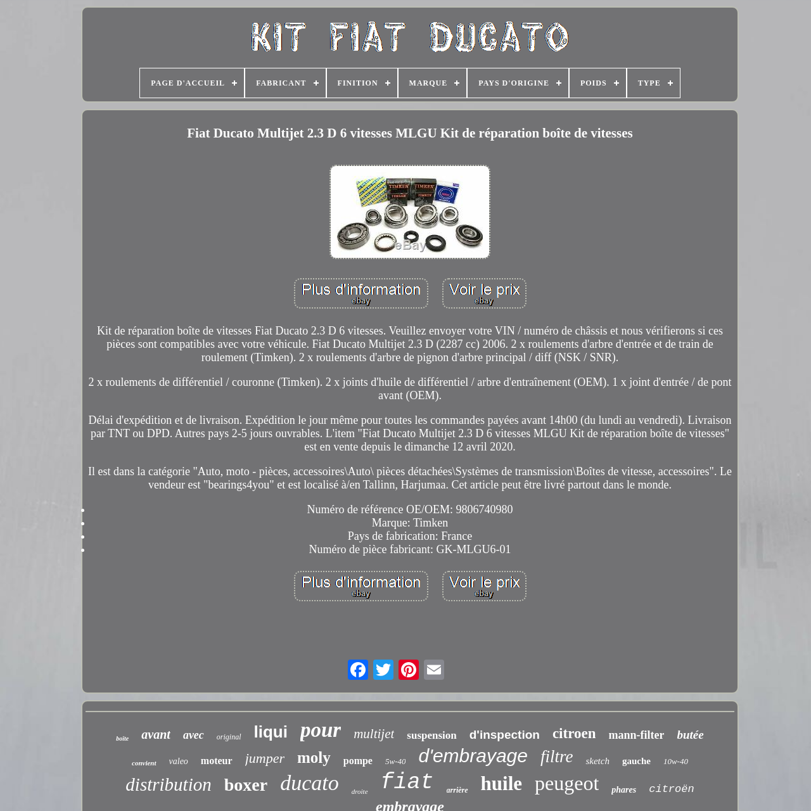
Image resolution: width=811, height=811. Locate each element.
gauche (636, 761)
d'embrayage (473, 755)
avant (155, 734)
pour (320, 729)
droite (360, 791)
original (229, 736)
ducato (309, 783)
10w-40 (675, 761)
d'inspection (504, 734)
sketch (597, 761)
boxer (245, 785)
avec (193, 735)
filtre (556, 756)
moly (314, 757)
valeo (178, 761)
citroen (574, 733)
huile (501, 783)
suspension (431, 735)
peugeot (567, 783)
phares (623, 790)
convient (144, 763)
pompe (358, 760)
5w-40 (395, 761)
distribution (168, 784)
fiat (407, 782)
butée (690, 734)
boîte (122, 738)
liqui (271, 731)
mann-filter (636, 735)
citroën (671, 789)
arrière (457, 790)
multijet (374, 733)
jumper (264, 758)
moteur (217, 760)
